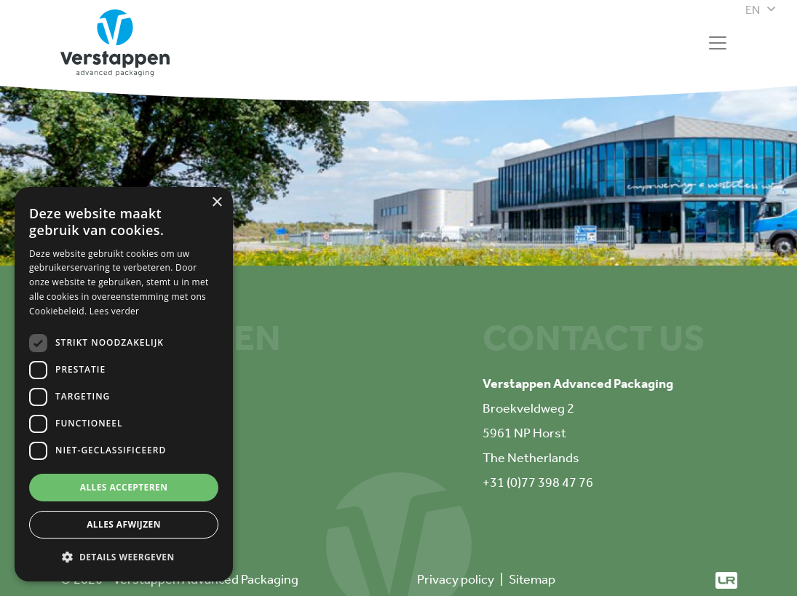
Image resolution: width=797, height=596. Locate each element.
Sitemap (532, 579)
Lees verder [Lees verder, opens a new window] (115, 311)
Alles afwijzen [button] (124, 524)
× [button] (216, 202)
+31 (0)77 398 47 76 (538, 482)
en (752, 10)
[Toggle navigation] (717, 43)
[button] (123, 557)
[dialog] (124, 384)
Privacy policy (455, 579)
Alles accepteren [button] (124, 487)
